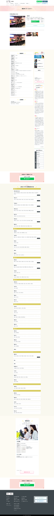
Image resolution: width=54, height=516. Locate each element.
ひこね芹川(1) (22, 254)
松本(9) (17, 394)
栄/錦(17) (17, 261)
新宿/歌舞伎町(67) (18, 192)
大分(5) (15, 372)
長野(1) (19, 394)
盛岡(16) (15, 301)
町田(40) (33, 192)
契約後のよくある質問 (16, 503)
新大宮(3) (15, 242)
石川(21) (15, 406)
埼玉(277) (15, 197)
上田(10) (15, 394)
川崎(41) (17, 210)
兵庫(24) (15, 245)
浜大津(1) (17, 254)
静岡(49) (15, 265)
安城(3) (30, 261)
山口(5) (17, 312)
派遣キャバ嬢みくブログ (17, 501)
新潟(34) (15, 397)
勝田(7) (29, 220)
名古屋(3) (23, 261)
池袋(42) (28, 192)
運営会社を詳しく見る (39, 81)
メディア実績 (7, 501)
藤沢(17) (33, 210)
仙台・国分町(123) (16, 283)
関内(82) (15, 210)
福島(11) (15, 292)
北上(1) (17, 301)
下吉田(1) (17, 403)
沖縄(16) (15, 386)
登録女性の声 (15, 498)
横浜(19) (27, 210)
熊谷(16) (30, 199)
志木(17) (25, 199)
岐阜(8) (15, 275)
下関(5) (15, 312)
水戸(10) (23, 220)
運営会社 (27, 3)
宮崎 (14, 363)
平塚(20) (25, 210)
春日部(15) (32, 199)
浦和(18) (20, 199)
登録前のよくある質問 (16, 499)
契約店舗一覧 (23, 498)
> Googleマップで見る (19, 470)
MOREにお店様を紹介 (16, 506)
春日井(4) (20, 261)
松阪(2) (18, 272)
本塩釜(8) (19, 283)
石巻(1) (24, 283)
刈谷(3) (25, 261)
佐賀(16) (15, 381)
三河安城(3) (32, 261)
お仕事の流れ (11, 3)
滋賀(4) (15, 253)
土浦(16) (18, 220)
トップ (8, 3)
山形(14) (15, 286)
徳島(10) (15, 344)
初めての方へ (16, 3)
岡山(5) (15, 315)
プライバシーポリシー (9, 505)
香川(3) (15, 335)
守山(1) (19, 254)
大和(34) (23, 210)
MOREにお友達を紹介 (16, 505)
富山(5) (15, 412)
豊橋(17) (15, 261)
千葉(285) (15, 203)
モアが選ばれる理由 (22, 3)
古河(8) (27, 220)
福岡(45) (15, 354)
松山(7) (15, 341)
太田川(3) (27, 261)
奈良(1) (17, 242)
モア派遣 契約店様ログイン (41, 500)
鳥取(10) (15, 324)
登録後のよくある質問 (24, 499)
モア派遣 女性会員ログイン (41, 498)
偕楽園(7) (32, 220)
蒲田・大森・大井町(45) (23, 192)
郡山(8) (17, 292)
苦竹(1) (27, 283)
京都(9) (18, 232)
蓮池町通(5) (17, 332)
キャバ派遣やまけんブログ (24, 501)
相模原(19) (30, 210)
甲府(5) (15, 403)
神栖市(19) (15, 220)
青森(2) (15, 295)
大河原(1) (32, 283)
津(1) (19, 272)
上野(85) (15, 192)
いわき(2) (19, 292)
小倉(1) (26, 232)
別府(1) (17, 372)
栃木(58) (15, 214)
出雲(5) (17, 321)
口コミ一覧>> (42, 146)
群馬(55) (15, 224)
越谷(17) (27, 199)
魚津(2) (21, 412)
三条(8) (20, 232)
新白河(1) (22, 292)
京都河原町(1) (23, 232)
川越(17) (23, 199)
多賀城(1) (22, 283)
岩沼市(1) (29, 283)
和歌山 (15, 250)
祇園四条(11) (15, 232)
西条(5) (17, 341)
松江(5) (15, 321)
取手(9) (25, 220)
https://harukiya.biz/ (24, 445)
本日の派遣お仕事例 (16, 496)
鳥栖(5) (17, 381)
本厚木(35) (20, 210)
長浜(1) (15, 254)
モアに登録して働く (35, 25)
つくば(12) (20, 220)
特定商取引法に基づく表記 (17, 508)
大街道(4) (19, 341)
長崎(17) (15, 375)
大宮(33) (15, 199)
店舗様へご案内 (8, 503)
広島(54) (15, 306)
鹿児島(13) (15, 366)
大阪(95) (15, 235)
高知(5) (15, 332)
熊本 (14, 360)
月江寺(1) (20, 403)
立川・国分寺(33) (36, 192)
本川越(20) (17, 199)
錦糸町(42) (30, 192)
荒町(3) (19, 412)
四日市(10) (15, 272)
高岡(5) (17, 412)
